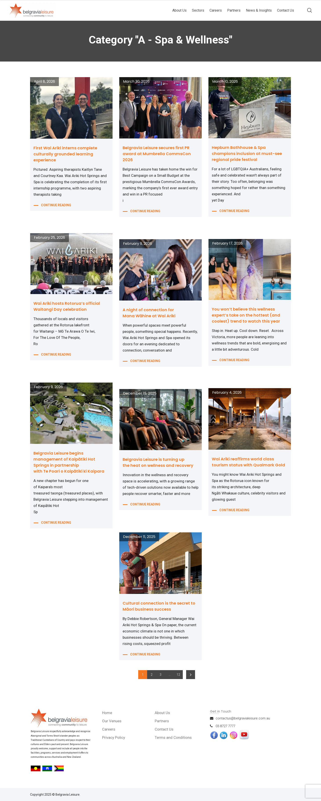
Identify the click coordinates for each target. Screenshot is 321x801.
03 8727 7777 (225, 726)
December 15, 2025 (139, 393)
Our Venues (111, 721)
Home (107, 712)
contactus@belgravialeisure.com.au (243, 718)
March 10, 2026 (225, 81)
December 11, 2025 (139, 537)
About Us (179, 10)
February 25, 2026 (49, 237)
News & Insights (259, 10)
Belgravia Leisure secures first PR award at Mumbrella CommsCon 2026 (157, 154)
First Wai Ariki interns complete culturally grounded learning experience (65, 154)
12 (178, 674)
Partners (234, 10)
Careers (216, 10)
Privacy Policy (113, 737)
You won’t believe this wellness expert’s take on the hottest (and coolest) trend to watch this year (246, 315)
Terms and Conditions (173, 737)
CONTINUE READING (56, 205)
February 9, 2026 (137, 243)
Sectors (198, 10)
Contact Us (285, 10)
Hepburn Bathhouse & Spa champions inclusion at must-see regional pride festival (247, 153)
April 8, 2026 (44, 81)
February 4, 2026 (227, 392)
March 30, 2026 (136, 81)
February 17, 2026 (227, 243)
